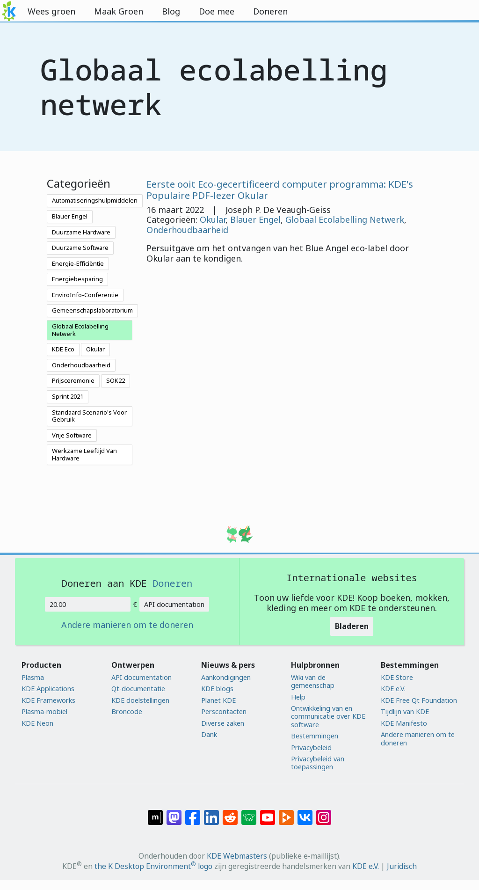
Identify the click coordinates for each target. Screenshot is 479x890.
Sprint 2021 (67, 396)
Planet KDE (218, 700)
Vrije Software (72, 435)
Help (298, 697)
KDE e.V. (393, 689)
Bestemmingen (314, 736)
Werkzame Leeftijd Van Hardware (84, 454)
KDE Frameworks (48, 700)
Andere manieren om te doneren (127, 625)
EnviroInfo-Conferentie (85, 295)
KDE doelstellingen (140, 700)
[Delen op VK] (305, 812)
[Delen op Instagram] (323, 812)
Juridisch (402, 866)
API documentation (174, 604)
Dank (209, 734)
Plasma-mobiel (44, 711)
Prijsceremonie (73, 380)
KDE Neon (37, 723)
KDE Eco (63, 349)
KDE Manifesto (404, 723)
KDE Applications (48, 689)
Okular (95, 349)
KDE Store (397, 677)
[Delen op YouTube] (267, 812)
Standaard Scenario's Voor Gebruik (89, 416)
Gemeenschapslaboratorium (92, 310)
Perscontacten (224, 711)
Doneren (172, 583)
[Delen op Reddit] (230, 812)
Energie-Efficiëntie (78, 263)
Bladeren (352, 626)
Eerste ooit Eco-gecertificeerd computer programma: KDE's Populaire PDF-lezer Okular (279, 189)
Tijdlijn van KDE (405, 711)
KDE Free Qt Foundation (419, 700)
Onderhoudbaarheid (81, 365)
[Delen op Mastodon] (174, 812)
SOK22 (115, 380)
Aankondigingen (226, 677)
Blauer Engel (69, 216)
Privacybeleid (311, 747)
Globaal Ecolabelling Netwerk (80, 330)
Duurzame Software (80, 247)
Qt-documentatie (138, 689)
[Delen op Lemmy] (248, 812)
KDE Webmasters (237, 856)
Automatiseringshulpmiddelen (95, 200)
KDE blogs (217, 689)
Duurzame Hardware (81, 232)
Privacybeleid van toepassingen (317, 763)
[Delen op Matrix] (155, 812)
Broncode (126, 711)
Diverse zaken (222, 723)
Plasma (33, 677)
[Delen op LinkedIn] (211, 812)
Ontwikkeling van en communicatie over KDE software (328, 716)
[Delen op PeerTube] (286, 812)
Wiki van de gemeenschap (312, 681)
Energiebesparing (77, 279)
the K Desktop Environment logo (153, 866)
